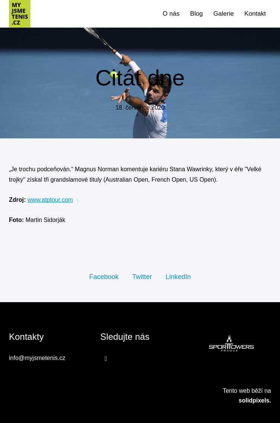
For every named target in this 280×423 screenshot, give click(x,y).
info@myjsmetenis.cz (37, 358)
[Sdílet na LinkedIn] (178, 276)
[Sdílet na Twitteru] (142, 276)
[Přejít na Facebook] (106, 358)
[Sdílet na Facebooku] (103, 276)
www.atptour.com (50, 200)
